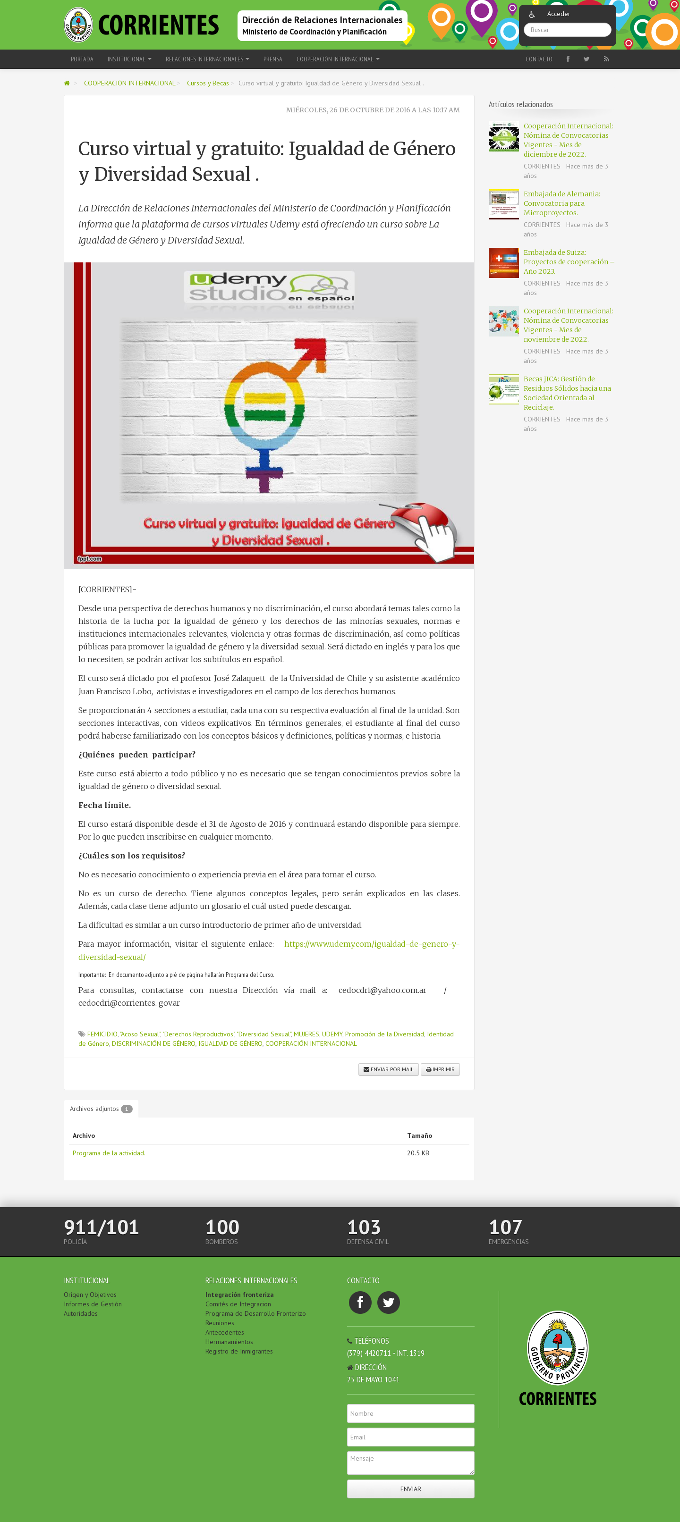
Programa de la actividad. (109, 1153)
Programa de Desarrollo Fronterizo (255, 1313)
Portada (82, 59)
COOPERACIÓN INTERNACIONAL (130, 83)
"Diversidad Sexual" (264, 1034)
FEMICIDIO (102, 1034)
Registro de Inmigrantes (239, 1351)
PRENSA (273, 59)
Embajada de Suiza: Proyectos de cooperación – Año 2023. (569, 262)
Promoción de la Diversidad (384, 1034)
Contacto (539, 59)
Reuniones (219, 1323)
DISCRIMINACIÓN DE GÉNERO (154, 1043)
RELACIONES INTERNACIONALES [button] (207, 59)
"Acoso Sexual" (140, 1034)
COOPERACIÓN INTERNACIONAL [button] (338, 59)
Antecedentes (224, 1332)
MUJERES (306, 1034)
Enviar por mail (389, 1069)
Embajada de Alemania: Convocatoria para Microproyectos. (562, 203)
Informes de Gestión (93, 1304)
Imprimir (440, 1069)
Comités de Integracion (238, 1304)
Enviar (410, 1489)
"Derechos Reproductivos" (198, 1034)
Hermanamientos (229, 1341)
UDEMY (332, 1034)
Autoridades (81, 1313)
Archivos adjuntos (101, 1108)
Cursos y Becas (208, 83)
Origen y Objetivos (90, 1294)
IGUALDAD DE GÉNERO (230, 1043)
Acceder (558, 13)
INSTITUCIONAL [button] (130, 59)
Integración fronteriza (239, 1294)
